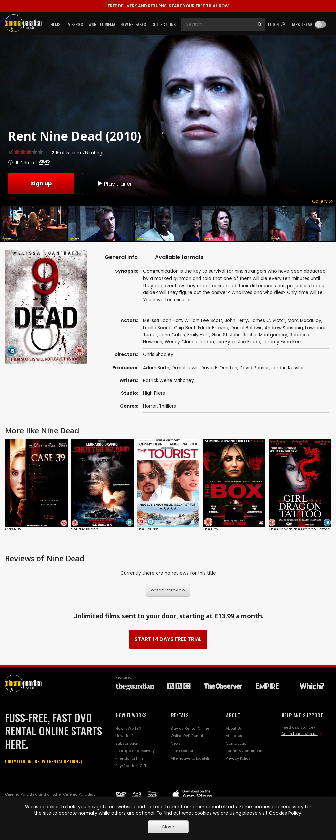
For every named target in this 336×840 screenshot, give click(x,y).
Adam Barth (156, 368)
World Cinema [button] (101, 24)
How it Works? (128, 728)
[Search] (217, 24)
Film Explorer (182, 750)
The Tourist (147, 529)
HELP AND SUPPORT (302, 715)
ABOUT (233, 715)
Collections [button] (163, 24)
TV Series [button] (74, 24)
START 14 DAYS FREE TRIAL (168, 639)
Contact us (236, 743)
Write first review (168, 590)
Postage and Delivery (135, 750)
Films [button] (55, 24)
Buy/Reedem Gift (131, 765)
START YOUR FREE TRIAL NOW (168, 6)
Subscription (127, 743)
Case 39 (13, 529)
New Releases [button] (133, 24)
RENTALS (180, 715)
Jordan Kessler (287, 368)
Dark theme (301, 24)
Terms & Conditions (244, 750)
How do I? (124, 735)
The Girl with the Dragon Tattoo (299, 529)
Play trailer (114, 184)
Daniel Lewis (185, 368)
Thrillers (167, 406)
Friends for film (129, 758)
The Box (210, 529)
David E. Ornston (219, 368)
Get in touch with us (299, 733)
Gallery (322, 201)
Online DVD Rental (187, 735)
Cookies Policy (285, 813)
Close (168, 827)
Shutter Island (85, 529)
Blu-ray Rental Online (190, 728)
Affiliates (234, 735)
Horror (150, 406)
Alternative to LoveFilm (191, 758)
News (176, 743)
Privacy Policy (238, 758)
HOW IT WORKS (131, 715)
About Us (234, 728)
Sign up (41, 183)
